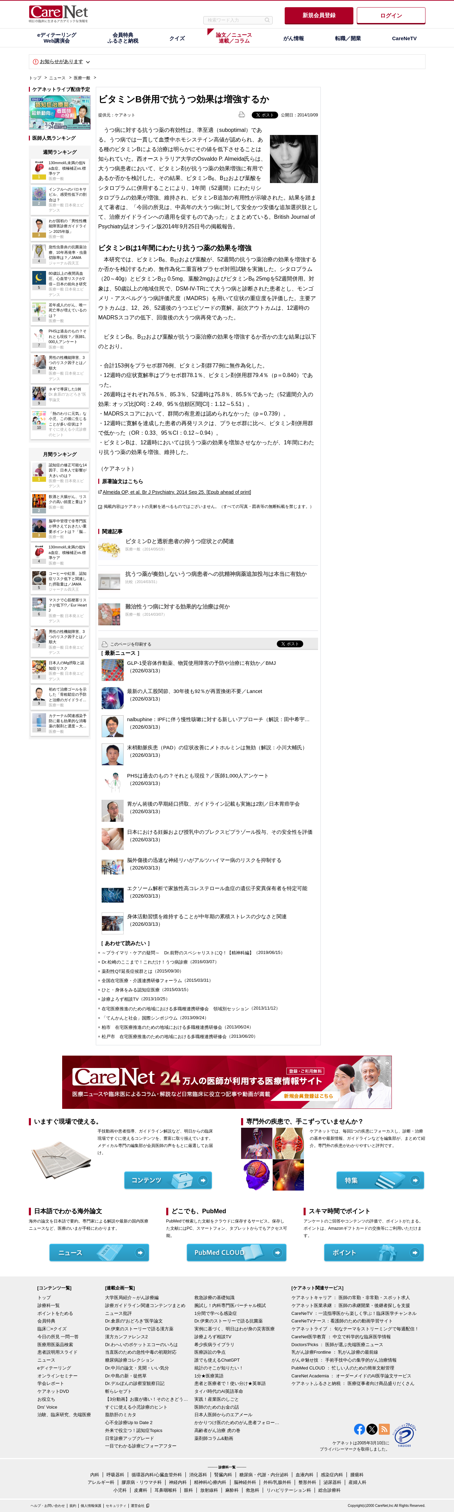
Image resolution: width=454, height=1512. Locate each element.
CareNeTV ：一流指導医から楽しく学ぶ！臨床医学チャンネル (354, 1313)
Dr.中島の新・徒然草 (126, 1375)
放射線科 (209, 1490)
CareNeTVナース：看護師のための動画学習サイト (342, 1320)
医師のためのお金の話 (216, 1407)
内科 (94, 1474)
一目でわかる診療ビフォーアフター (141, 1445)
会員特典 (46, 1320)
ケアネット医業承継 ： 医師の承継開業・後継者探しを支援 (351, 1305)
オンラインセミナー (57, 1375)
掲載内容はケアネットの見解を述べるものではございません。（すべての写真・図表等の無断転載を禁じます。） (209, 506)
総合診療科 (329, 1490)
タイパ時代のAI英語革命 (218, 1391)
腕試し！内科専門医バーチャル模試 (230, 1305)
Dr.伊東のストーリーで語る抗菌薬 (228, 1320)
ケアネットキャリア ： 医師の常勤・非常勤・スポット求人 (351, 1297)
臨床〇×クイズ (52, 1328)
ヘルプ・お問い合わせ (48, 1506)
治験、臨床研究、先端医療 (64, 1414)
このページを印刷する (130, 644)
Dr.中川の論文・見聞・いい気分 (137, 1368)
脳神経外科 (245, 1482)
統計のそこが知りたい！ (218, 1368)
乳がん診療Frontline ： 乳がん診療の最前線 (335, 1352)
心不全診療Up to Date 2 (128, 1422)
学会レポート (50, 1383)
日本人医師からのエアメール (223, 1414)
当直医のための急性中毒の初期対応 (141, 1352)
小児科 (120, 1490)
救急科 (252, 1490)
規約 (72, 1506)
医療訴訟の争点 (210, 1352)
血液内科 (305, 1474)
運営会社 (138, 1506)
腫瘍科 (357, 1474)
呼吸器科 (115, 1474)
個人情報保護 (91, 1506)
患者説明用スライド (57, 1352)
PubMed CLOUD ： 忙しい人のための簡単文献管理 (343, 1368)
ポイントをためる (55, 1313)
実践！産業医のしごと (216, 1399)
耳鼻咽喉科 (166, 1490)
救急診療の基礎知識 (214, 1297)
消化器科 (198, 1474)
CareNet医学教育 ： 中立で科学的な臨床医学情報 (341, 1336)
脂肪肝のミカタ (120, 1414)
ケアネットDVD (53, 1391)
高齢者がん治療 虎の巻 (217, 1430)
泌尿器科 (332, 1482)
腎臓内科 (223, 1474)
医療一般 (82, 78)
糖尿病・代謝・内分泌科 (263, 1474)
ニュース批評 (118, 1313)
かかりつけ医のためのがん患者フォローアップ (237, 1422)
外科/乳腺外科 (277, 1482)
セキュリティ (116, 1506)
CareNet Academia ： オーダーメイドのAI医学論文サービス (352, 1375)
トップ (35, 78)
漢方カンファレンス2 (126, 1336)
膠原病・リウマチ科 (142, 1482)
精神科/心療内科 (210, 1482)
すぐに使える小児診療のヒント (136, 1407)
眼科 (188, 1490)
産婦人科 (357, 1482)
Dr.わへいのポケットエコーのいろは (141, 1344)
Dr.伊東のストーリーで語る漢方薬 (139, 1328)
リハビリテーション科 (288, 1490)
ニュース (57, 78)
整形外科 (307, 1482)
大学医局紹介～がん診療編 (132, 1297)
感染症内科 (332, 1474)
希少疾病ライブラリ (214, 1344)
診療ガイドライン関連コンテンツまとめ (145, 1305)
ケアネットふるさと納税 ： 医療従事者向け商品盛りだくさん (353, 1383)
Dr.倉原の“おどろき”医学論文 (134, 1320)
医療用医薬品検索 (55, 1344)
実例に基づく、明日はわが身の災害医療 (234, 1328)
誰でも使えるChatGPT (217, 1360)
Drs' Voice (47, 1407)
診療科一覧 (48, 1305)
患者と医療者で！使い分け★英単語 (230, 1383)
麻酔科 (232, 1490)
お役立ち (46, 1399)
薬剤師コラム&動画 (213, 1438)
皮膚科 (140, 1490)
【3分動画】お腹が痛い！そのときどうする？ (148, 1399)
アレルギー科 (101, 1482)
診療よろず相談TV (212, 1336)
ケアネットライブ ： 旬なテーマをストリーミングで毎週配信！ (355, 1328)
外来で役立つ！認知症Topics (133, 1430)
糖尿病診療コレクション (129, 1360)
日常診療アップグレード (129, 1438)
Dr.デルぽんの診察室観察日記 (134, 1383)
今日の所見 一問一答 (58, 1336)
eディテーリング (54, 1368)
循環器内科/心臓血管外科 (157, 1474)
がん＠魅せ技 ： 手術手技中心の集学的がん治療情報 (344, 1360)
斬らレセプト (118, 1391)
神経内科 (178, 1482)
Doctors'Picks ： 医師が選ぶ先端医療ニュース (338, 1344)
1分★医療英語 (209, 1375)
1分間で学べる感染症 (215, 1313)
